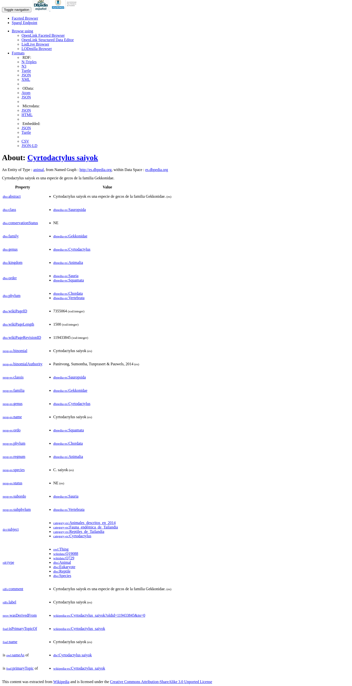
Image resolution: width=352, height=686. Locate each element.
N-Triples (29, 62)
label (9, 602)
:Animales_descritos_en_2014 (84, 523)
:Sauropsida (69, 210)
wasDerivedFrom (20, 615)
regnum (14, 456)
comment (13, 589)
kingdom (12, 262)
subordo (14, 496)
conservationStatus (20, 223)
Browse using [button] (22, 31)
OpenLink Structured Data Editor (48, 40)
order (10, 278)
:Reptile (62, 571)
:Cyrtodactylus (71, 249)
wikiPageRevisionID (22, 337)
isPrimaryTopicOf (20, 628)
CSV (25, 141)
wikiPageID (15, 311)
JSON (26, 75)
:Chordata (68, 293)
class (9, 210)
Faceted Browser (25, 18)
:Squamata (68, 280)
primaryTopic (20, 668)
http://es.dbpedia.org (95, 170)
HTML (27, 115)
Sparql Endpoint (24, 23)
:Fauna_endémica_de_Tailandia (85, 527)
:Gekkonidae (70, 236)
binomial (15, 351)
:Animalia (68, 262)
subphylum (17, 509)
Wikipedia (61, 682)
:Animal (62, 562)
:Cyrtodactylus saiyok (72, 655)
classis (13, 377)
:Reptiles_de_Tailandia (78, 531)
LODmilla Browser (37, 49)
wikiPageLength (18, 324)
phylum (12, 296)
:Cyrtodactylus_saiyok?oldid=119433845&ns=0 (99, 615)
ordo (12, 430)
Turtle (26, 71)
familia (13, 390)
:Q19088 (65, 553)
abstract (12, 196)
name (12, 417)
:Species (62, 576)
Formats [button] (18, 53)
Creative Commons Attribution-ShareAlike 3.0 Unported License (161, 682)
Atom (26, 93)
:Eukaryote (64, 567)
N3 (24, 66)
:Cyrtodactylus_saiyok (79, 628)
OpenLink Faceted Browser (43, 35)
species (14, 470)
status (12, 483)
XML (26, 79)
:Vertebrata (69, 298)
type (8, 562)
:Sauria (65, 276)
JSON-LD (29, 146)
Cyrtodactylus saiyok (62, 157)
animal (38, 170)
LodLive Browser (35, 44)
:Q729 (63, 558)
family (11, 236)
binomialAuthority (23, 364)
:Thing (61, 549)
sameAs (15, 655)
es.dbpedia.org (156, 170)
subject (11, 529)
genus (10, 249)
